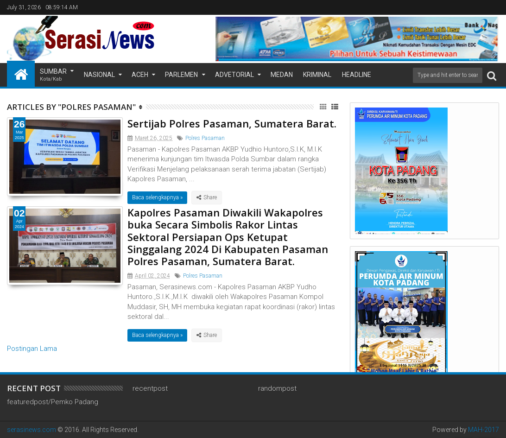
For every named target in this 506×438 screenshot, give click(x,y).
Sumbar (53, 75)
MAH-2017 (483, 429)
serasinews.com (31, 429)
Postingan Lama (32, 348)
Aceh (140, 74)
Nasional (99, 74)
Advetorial (234, 74)
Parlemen (181, 74)
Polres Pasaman (205, 138)
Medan (282, 74)
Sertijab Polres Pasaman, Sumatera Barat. (231, 123)
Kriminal (317, 74)
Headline (356, 74)
